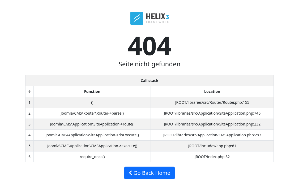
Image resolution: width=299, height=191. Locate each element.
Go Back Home (149, 172)
